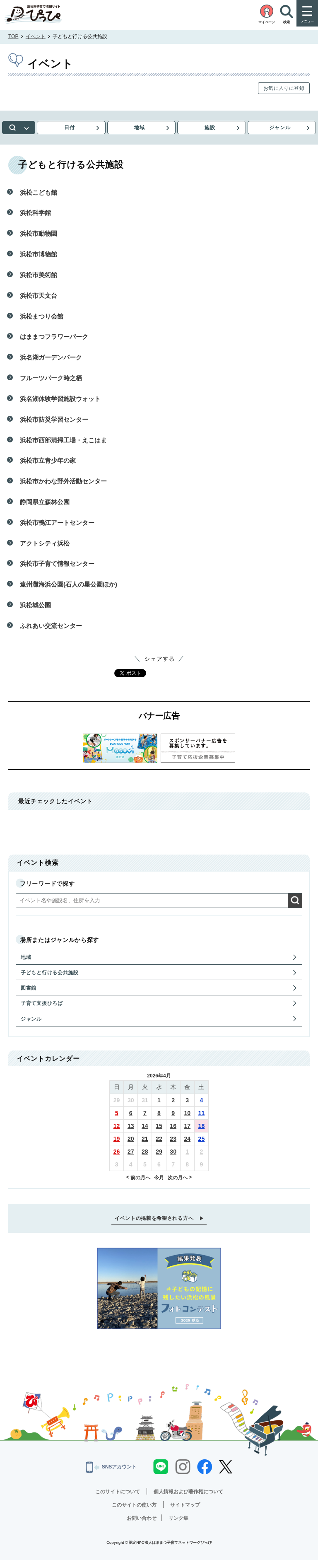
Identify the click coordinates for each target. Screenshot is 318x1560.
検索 (18, 127)
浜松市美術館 (38, 274)
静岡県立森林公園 (45, 501)
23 (173, 1138)
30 (131, 1100)
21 (145, 1138)
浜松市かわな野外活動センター (63, 481)
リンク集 (178, 1518)
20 (131, 1138)
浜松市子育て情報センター (57, 563)
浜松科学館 (35, 212)
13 (131, 1126)
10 (187, 1113)
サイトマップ (185, 1505)
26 (116, 1151)
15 (159, 1126)
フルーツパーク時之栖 (51, 378)
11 (201, 1113)
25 (201, 1138)
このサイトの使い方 (134, 1505)
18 (201, 1126)
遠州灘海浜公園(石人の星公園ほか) (68, 584)
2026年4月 (159, 1076)
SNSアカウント (111, 1467)
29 (116, 1100)
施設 (210, 127)
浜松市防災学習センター (54, 419)
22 (159, 1138)
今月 (159, 1178)
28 (145, 1151)
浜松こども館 (38, 192)
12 (116, 1126)
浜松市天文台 (38, 295)
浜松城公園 (35, 605)
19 (116, 1138)
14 (145, 1126)
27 (131, 1151)
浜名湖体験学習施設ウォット (60, 398)
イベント (36, 36)
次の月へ (178, 1178)
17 (187, 1126)
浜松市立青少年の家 (48, 460)
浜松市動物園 (38, 233)
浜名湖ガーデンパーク (51, 357)
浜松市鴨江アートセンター (57, 522)
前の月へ (140, 1178)
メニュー (307, 21)
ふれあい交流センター (51, 625)
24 (187, 1138)
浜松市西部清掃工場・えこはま (63, 440)
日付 (69, 127)
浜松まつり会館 (41, 316)
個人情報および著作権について (188, 1492)
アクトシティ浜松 (45, 543)
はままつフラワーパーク (54, 336)
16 (173, 1126)
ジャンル (280, 127)
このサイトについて (117, 1492)
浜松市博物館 (38, 254)
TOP (13, 36)
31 (145, 1100)
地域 (139, 127)
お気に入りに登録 (283, 88)
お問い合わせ (142, 1518)
